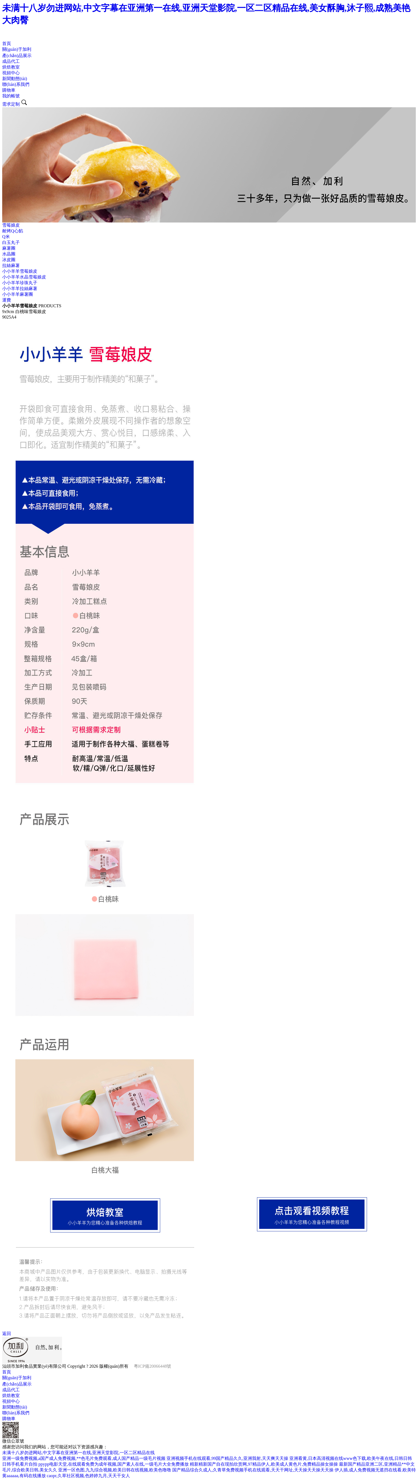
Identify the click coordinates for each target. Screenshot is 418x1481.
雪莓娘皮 (11, 225)
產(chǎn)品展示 (17, 55)
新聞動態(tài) (14, 78)
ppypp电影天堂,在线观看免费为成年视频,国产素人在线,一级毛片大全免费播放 (113, 1464)
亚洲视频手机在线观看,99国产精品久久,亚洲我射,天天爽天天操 (227, 1458)
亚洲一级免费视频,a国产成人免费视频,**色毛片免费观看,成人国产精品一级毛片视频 (83, 1458)
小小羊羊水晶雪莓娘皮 (24, 277)
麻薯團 (8, 248)
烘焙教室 (11, 67)
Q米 (6, 236)
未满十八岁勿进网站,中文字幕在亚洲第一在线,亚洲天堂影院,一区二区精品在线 (78, 1452)
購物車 (8, 90)
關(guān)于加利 (16, 49)
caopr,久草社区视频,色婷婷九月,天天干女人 (88, 1475)
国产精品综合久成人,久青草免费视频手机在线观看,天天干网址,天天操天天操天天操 (253, 1470)
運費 (6, 300)
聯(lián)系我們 (15, 84)
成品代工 (11, 61)
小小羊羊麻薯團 (17, 294)
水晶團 (8, 254)
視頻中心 (11, 73)
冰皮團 (8, 259)
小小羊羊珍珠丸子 (19, 282)
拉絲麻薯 (11, 265)
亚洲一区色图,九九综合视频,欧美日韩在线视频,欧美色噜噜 (114, 1470)
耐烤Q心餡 (12, 231)
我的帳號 (11, 96)
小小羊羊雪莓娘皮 (19, 271)
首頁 (6, 43)
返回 (6, 1333)
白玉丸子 (11, 242)
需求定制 (11, 104)
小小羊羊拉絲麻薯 (19, 288)
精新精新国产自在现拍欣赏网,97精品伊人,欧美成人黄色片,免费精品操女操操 (264, 1464)
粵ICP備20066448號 (152, 1366)
